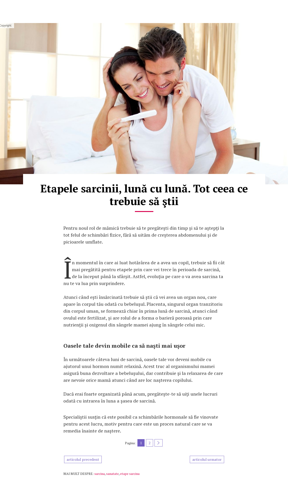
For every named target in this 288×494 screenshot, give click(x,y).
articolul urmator (207, 459)
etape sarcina (130, 473)
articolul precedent (83, 459)
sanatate (112, 473)
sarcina (99, 473)
